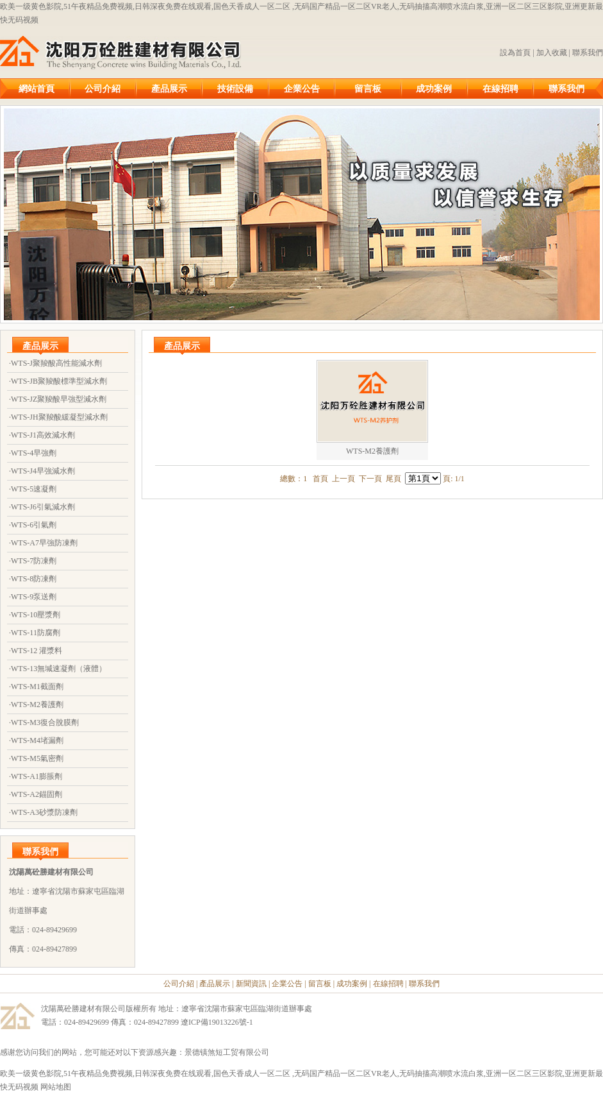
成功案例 (434, 89)
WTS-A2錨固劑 (36, 794)
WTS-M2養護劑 (37, 704)
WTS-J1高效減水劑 (43, 435)
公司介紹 (102, 89)
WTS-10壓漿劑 (35, 614)
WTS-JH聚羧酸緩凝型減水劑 (59, 417)
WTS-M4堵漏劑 (37, 740)
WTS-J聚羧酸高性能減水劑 (56, 363)
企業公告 (302, 89)
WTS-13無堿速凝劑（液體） (58, 668)
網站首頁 (36, 89)
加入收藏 (551, 52)
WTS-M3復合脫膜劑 (45, 722)
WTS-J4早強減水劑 (43, 470)
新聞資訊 (251, 983)
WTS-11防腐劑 (35, 632)
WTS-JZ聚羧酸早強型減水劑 (58, 399)
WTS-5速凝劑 (33, 488)
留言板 (367, 89)
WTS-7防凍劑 (33, 560)
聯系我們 (587, 52)
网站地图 (55, 1086)
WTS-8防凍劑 (33, 578)
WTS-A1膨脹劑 (36, 776)
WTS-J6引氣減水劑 (43, 506)
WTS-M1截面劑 (37, 686)
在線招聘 (500, 89)
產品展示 (169, 89)
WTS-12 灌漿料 (36, 650)
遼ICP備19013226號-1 (217, 1022)
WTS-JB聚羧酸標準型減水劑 (59, 381)
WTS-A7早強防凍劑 (44, 542)
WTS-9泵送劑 (33, 596)
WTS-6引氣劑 (33, 524)
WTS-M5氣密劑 (37, 758)
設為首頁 (515, 52)
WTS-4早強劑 (33, 453)
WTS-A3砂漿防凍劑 (44, 812)
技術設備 (235, 89)
